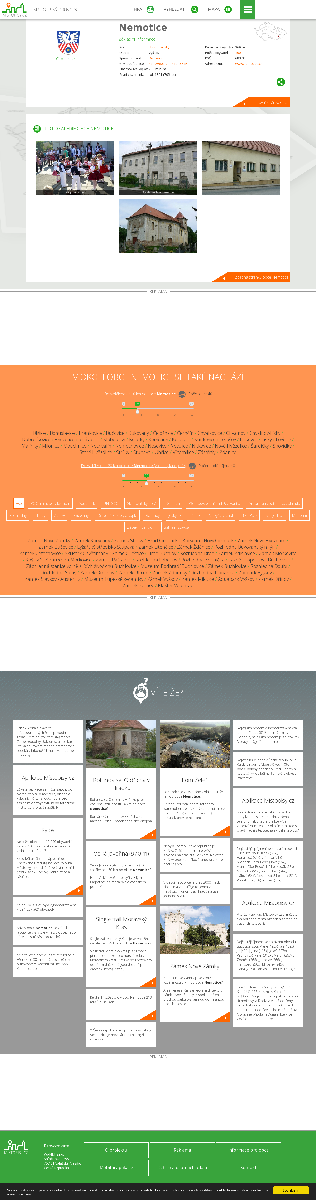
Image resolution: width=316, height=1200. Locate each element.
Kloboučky (114, 439)
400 (238, 52)
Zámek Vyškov (162, 579)
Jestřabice (89, 439)
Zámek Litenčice (156, 547)
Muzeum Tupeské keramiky (113, 579)
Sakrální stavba (176, 527)
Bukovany (139, 433)
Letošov (228, 439)
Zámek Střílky (128, 540)
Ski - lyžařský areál (142, 503)
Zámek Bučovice (55, 547)
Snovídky (282, 446)
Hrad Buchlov (162, 553)
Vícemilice (183, 452)
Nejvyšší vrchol (220, 515)
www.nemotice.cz (248, 63)
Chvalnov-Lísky (264, 433)
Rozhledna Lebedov (156, 559)
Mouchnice (74, 446)
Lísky (267, 439)
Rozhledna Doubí (269, 566)
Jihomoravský (159, 47)
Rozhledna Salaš (58, 572)
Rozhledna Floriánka (213, 572)
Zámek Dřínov (274, 579)
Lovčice (283, 439)
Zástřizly (206, 452)
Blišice (39, 433)
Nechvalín (101, 446)
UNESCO (111, 503)
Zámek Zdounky (170, 572)
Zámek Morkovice (278, 553)
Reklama (182, 1150)
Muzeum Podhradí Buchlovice (172, 566)
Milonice (50, 446)
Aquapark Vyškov (236, 579)
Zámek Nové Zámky (49, 540)
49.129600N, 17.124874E (168, 63)
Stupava (142, 452)
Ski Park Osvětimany (86, 553)
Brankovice (90, 433)
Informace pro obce (248, 1150)
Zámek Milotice (198, 579)
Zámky (59, 515)
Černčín (185, 433)
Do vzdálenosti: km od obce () (133, 465)
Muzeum (299, 515)
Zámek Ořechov (97, 572)
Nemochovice (129, 446)
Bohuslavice (62, 433)
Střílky (122, 452)
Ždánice (228, 452)
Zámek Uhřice (133, 572)
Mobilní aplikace (116, 1167)
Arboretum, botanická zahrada (274, 503)
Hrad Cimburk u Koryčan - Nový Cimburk (190, 540)
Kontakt (248, 1167)
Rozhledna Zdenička (203, 559)
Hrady (40, 515)
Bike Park (249, 515)
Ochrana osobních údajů (182, 1167)
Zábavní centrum (141, 527)
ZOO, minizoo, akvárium (50, 503)
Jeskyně (174, 515)
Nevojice (179, 446)
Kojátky (136, 439)
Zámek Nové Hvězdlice (262, 540)
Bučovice (156, 58)
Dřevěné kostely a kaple (117, 515)
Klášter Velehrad (176, 585)
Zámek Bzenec (138, 585)
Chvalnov (235, 433)
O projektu (116, 1150)
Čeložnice (163, 433)
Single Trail (274, 515)
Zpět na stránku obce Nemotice (262, 277)
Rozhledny (18, 515)
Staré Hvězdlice (96, 452)
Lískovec (249, 439)
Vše (19, 503)
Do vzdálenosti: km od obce (140, 394)
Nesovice (157, 446)
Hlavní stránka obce (272, 102)
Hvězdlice (65, 439)
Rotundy (153, 515)
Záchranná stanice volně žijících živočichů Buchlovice (81, 566)
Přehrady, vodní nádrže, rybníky (214, 503)
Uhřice (162, 452)
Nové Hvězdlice (231, 446)
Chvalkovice (210, 433)
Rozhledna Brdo (197, 553)
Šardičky (260, 446)
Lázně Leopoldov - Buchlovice (259, 559)
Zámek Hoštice (128, 553)
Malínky (30, 446)
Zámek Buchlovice (227, 566)
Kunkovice (205, 439)
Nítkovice (201, 446)
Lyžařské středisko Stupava (105, 547)
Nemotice (143, 27)
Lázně (194, 515)
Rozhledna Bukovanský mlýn (244, 547)
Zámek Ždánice (193, 547)
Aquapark (87, 503)
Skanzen (173, 503)
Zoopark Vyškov (255, 572)
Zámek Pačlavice (113, 559)
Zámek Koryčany (92, 540)
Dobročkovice (36, 439)
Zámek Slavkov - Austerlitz (52, 579)
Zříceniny (81, 515)
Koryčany (158, 439)
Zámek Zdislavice (236, 553)
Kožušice (181, 439)
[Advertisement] (158, 329)
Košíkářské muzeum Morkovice (59, 559)
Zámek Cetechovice (40, 553)
